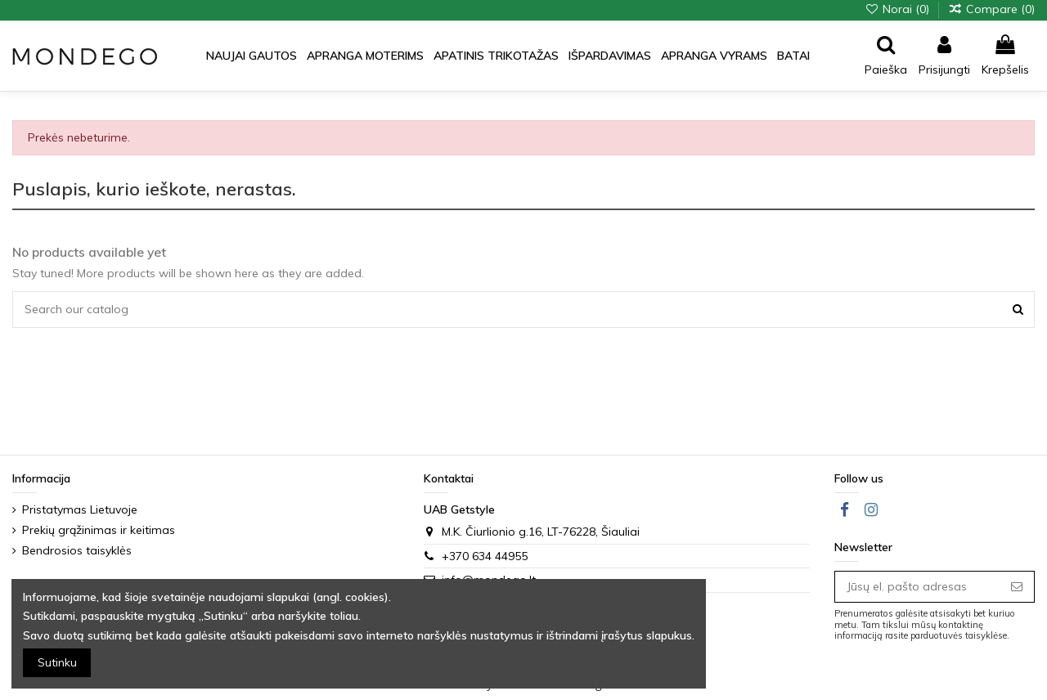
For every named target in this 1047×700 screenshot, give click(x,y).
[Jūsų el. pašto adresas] (917, 587)
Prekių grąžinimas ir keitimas (98, 530)
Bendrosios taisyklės (77, 550)
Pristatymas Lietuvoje (79, 509)
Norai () (898, 9)
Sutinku (57, 662)
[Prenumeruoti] (1017, 587)
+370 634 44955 (485, 556)
